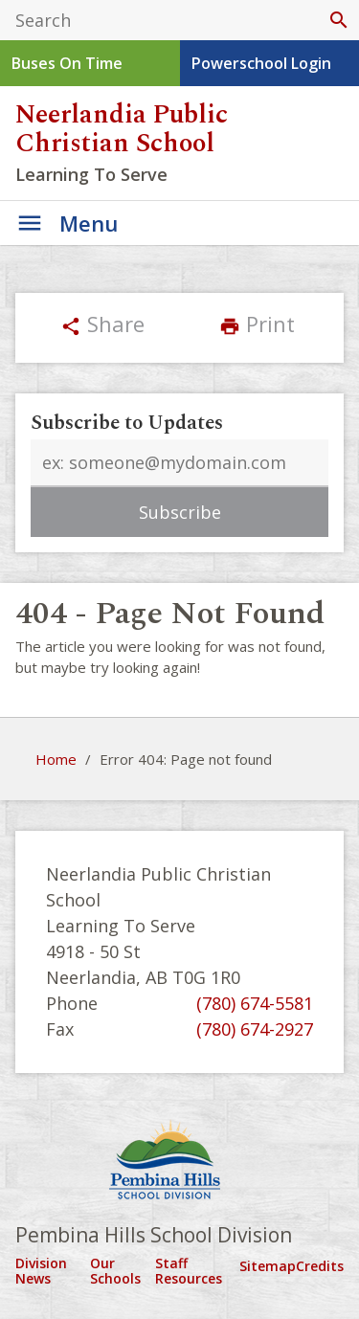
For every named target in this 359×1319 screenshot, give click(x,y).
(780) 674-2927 (254, 1028)
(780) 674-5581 (254, 1003)
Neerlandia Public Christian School (121, 129)
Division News (41, 1270)
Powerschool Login (261, 63)
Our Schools (115, 1270)
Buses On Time (67, 63)
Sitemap (267, 1266)
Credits (320, 1266)
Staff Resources (188, 1270)
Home (56, 759)
